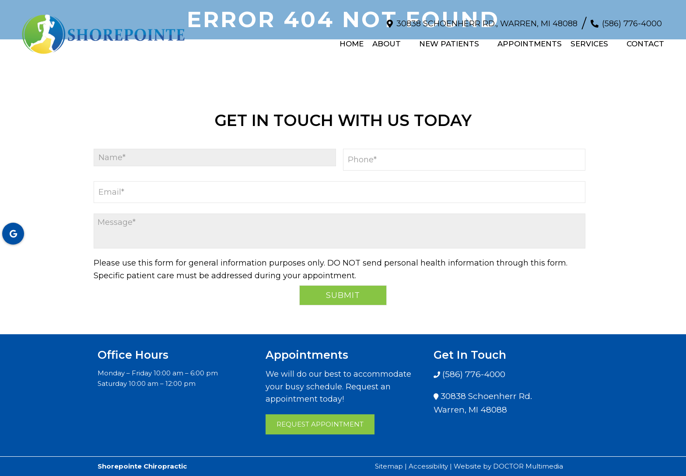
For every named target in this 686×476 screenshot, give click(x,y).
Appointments (529, 39)
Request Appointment (320, 424)
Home (352, 39)
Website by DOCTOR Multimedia (508, 466)
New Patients (449, 39)
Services (589, 39)
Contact (645, 39)
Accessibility (428, 466)
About (386, 39)
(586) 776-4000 (632, 19)
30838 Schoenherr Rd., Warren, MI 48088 (487, 19)
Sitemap (389, 466)
